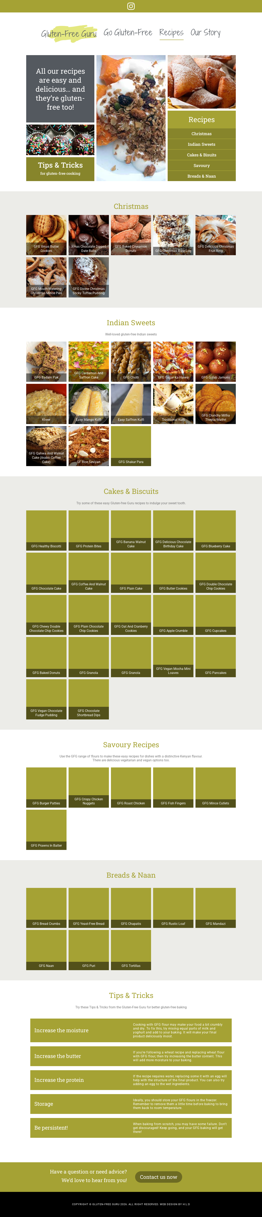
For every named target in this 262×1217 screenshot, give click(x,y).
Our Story (206, 32)
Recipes (172, 32)
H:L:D (186, 1204)
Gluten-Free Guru (69, 33)
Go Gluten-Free (128, 32)
